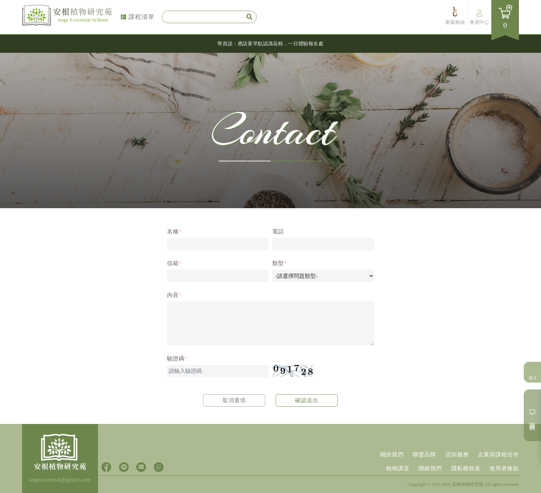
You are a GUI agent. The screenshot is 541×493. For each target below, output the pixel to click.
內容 (174, 295)
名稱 (174, 231)
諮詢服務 (456, 453)
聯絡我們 (428, 468)
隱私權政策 (464, 468)
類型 (279, 263)
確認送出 (306, 400)
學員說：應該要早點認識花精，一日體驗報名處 (270, 43)
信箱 (174, 263)
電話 (278, 231)
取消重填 (234, 400)
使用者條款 (504, 468)
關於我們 (388, 453)
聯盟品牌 (422, 453)
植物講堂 (394, 468)
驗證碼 (177, 358)
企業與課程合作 (498, 453)
